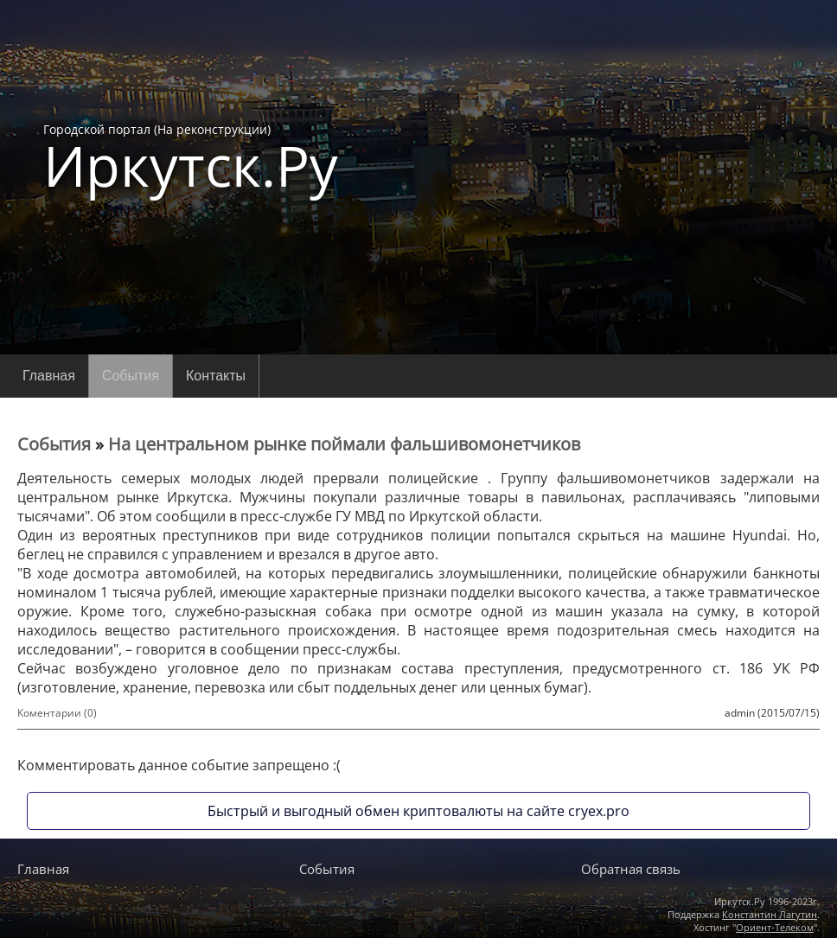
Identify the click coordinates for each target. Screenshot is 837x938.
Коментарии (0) (57, 712)
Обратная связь (630, 868)
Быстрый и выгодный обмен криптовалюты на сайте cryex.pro (418, 810)
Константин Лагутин (769, 914)
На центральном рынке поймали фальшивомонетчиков (344, 444)
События (130, 375)
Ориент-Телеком (775, 927)
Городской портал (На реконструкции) (190, 157)
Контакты (216, 375)
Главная (48, 375)
